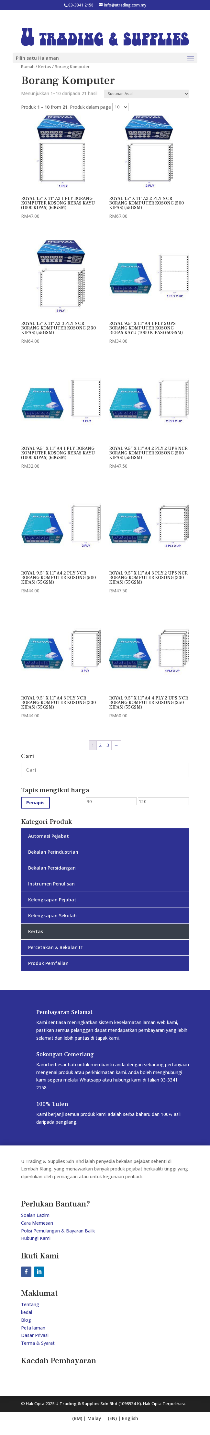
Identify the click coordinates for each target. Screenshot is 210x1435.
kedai (26, 1312)
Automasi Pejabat (48, 836)
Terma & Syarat (38, 1343)
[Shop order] (146, 94)
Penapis (35, 802)
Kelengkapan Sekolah (52, 915)
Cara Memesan (37, 1223)
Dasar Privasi (35, 1335)
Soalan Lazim (35, 1215)
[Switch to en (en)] (87, 1419)
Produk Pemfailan (48, 963)
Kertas (44, 66)
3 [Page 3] (107, 745)
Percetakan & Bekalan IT (55, 947)
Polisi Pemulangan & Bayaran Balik (58, 1231)
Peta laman (33, 1328)
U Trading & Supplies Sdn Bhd (86, 1403)
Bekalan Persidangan (52, 868)
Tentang (30, 1304)
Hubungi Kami (35, 1238)
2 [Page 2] (100, 745)
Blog (26, 1320)
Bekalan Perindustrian (53, 852)
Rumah (28, 66)
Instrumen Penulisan (51, 884)
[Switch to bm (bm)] (123, 1419)
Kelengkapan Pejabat (52, 900)
